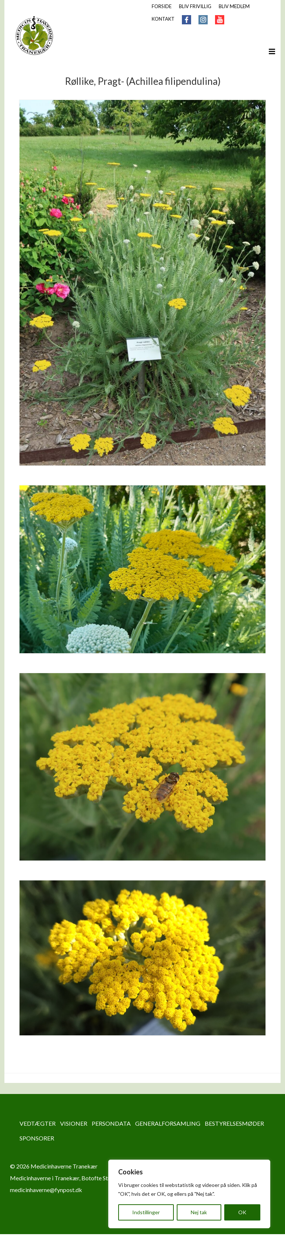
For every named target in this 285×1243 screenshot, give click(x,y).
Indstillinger (146, 1212)
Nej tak (199, 1212)
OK (242, 1212)
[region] (189, 1194)
